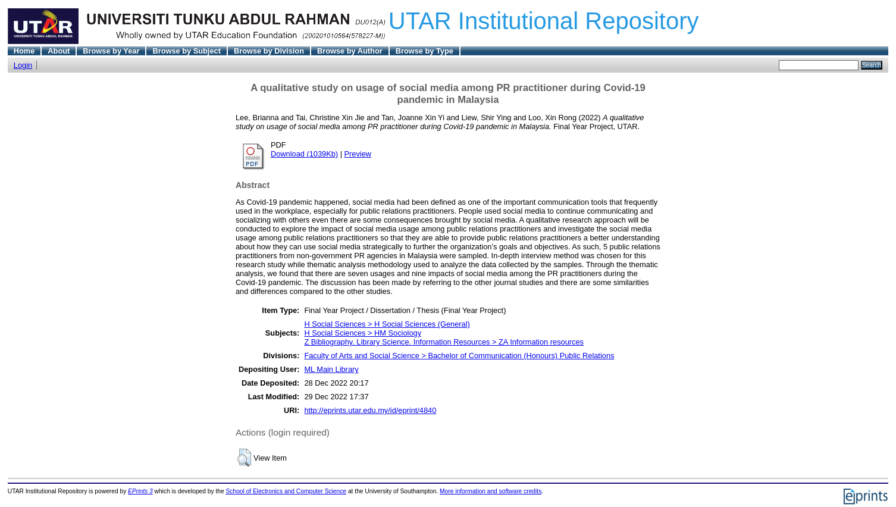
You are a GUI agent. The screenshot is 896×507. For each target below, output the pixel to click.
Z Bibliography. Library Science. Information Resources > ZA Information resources (444, 341)
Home (24, 50)
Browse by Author (350, 50)
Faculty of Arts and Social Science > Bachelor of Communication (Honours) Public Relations (459, 355)
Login (23, 65)
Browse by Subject (186, 50)
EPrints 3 (140, 491)
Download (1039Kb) (304, 153)
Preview (358, 153)
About (59, 50)
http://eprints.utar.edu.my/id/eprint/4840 (370, 410)
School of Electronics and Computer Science (286, 491)
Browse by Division (269, 50)
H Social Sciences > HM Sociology (362, 332)
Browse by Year (111, 50)
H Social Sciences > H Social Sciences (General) (386, 324)
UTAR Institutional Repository (544, 21)
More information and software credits (490, 491)
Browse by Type (424, 50)
